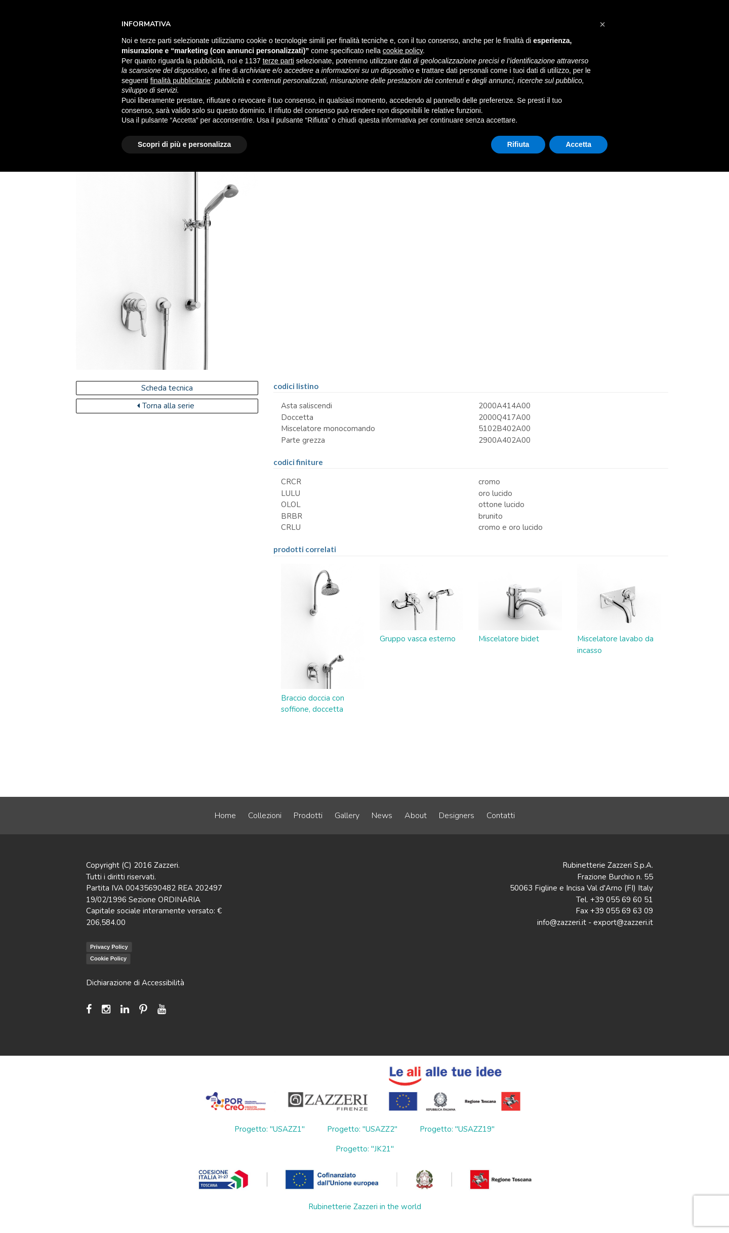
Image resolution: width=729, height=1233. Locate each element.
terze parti (278, 61)
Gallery (347, 815)
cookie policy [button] (403, 51)
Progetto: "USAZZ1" (269, 1129)
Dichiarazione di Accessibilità (135, 983)
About (415, 815)
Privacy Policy (109, 947)
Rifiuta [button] (518, 144)
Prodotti (308, 815)
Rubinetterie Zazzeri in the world (364, 1207)
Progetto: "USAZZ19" (457, 1129)
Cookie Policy (108, 958)
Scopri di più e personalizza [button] (184, 144)
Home (225, 815)
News (382, 815)
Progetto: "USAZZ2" (362, 1129)
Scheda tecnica (167, 388)
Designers (456, 815)
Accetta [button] (578, 144)
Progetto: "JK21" (365, 1149)
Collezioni (264, 815)
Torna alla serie (165, 406)
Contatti (501, 815)
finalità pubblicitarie (180, 80)
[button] (602, 24)
